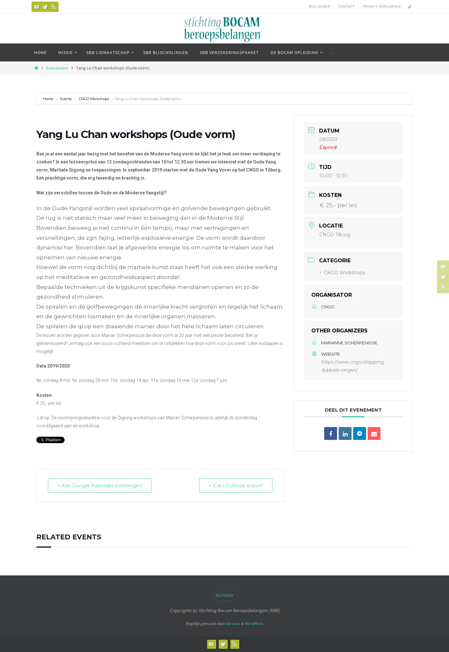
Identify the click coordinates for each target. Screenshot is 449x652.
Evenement (57, 68)
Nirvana (233, 623)
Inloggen (224, 595)
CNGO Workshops (94, 99)
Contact (346, 6)
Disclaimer (319, 6)
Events (66, 99)
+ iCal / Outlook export (235, 485)
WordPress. (254, 623)
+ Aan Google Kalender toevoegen (99, 485)
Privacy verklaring (381, 6)
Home (48, 99)
